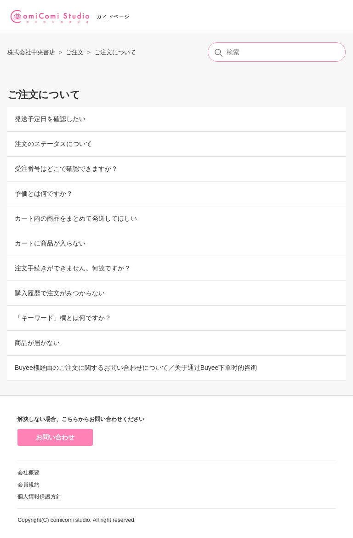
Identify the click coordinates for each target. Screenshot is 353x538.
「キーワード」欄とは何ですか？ (63, 318)
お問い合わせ (55, 437)
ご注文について (115, 52)
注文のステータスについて (53, 143)
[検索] (276, 52)
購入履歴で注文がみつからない (60, 293)
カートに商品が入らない (50, 243)
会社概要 (28, 472)
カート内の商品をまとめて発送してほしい (76, 218)
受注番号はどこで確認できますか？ (66, 168)
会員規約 (28, 484)
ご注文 (75, 52)
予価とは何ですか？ (44, 193)
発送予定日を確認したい (50, 119)
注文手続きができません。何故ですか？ (73, 268)
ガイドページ (113, 16)
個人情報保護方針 (39, 496)
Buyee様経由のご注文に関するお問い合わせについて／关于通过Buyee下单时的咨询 (136, 367)
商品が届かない (37, 342)
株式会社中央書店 (31, 52)
